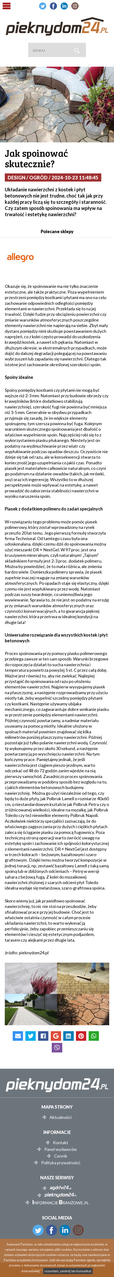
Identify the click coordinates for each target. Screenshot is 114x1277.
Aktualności (61, 1117)
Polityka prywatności (60, 1162)
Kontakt (60, 1142)
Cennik (60, 1156)
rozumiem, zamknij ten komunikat (68, 1271)
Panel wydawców (60, 1149)
